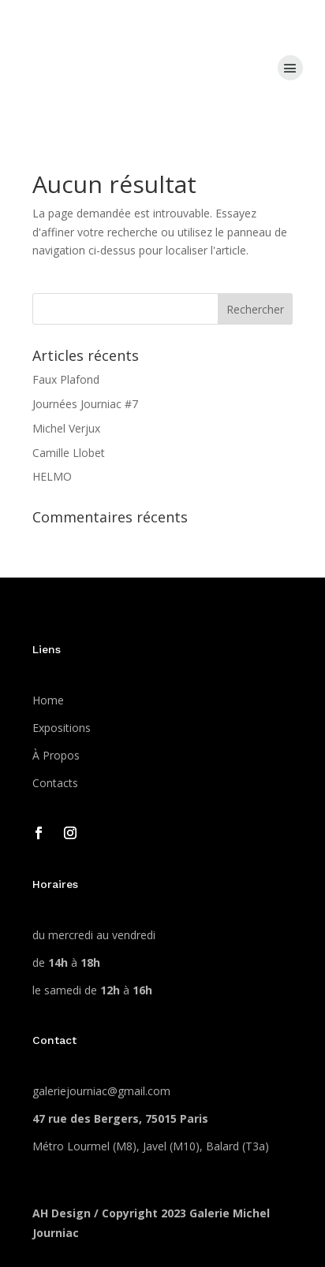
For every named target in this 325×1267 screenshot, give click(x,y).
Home (48, 700)
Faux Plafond (65, 379)
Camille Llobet (68, 452)
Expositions (61, 727)
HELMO (52, 476)
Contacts (55, 782)
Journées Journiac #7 (85, 403)
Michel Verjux (66, 428)
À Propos (56, 755)
